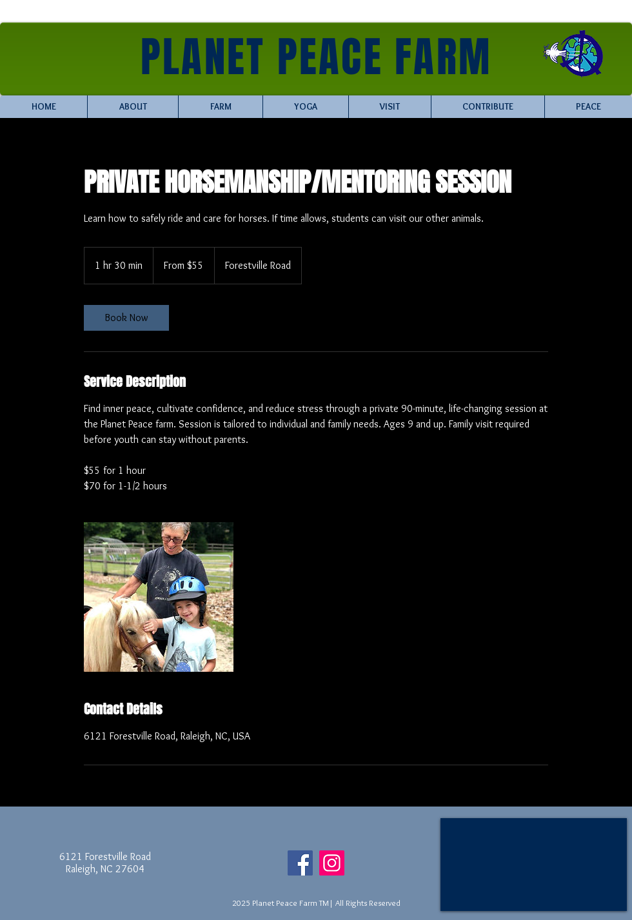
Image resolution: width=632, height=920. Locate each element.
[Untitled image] (158, 597)
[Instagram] (331, 863)
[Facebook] (300, 863)
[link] (126, 318)
